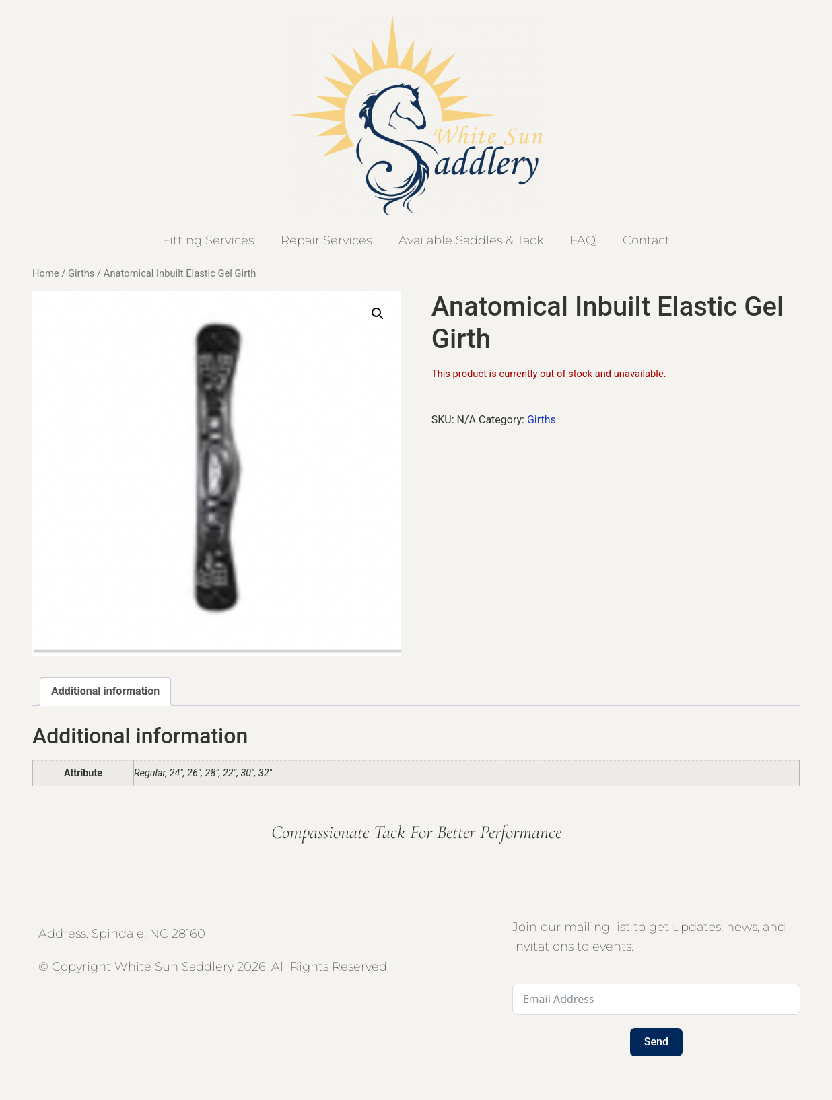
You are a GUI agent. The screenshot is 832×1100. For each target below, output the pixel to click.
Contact (646, 240)
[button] (378, 314)
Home (45, 273)
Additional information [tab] (105, 691)
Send (656, 1041)
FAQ (583, 240)
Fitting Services (208, 240)
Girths (81, 273)
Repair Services (326, 240)
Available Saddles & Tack (470, 240)
